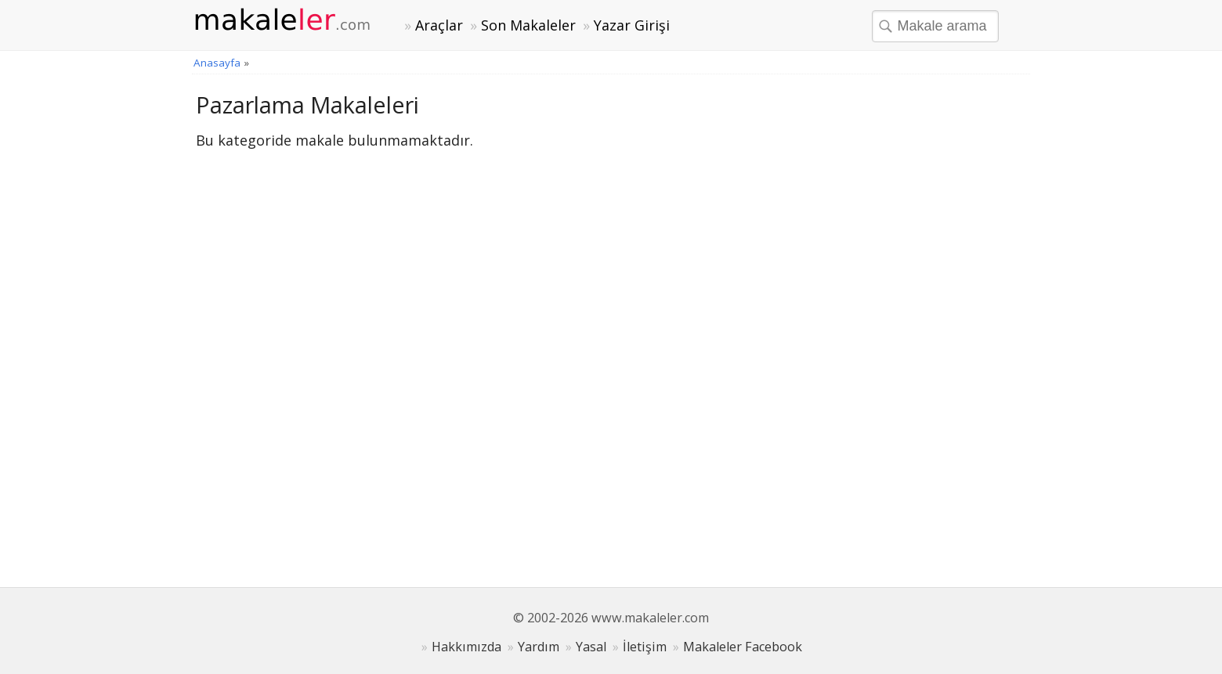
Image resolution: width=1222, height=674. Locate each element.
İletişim (645, 646)
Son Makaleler (528, 25)
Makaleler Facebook (742, 646)
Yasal (591, 646)
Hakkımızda (466, 646)
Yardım (538, 646)
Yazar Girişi (632, 25)
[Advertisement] (908, 325)
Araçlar (439, 25)
